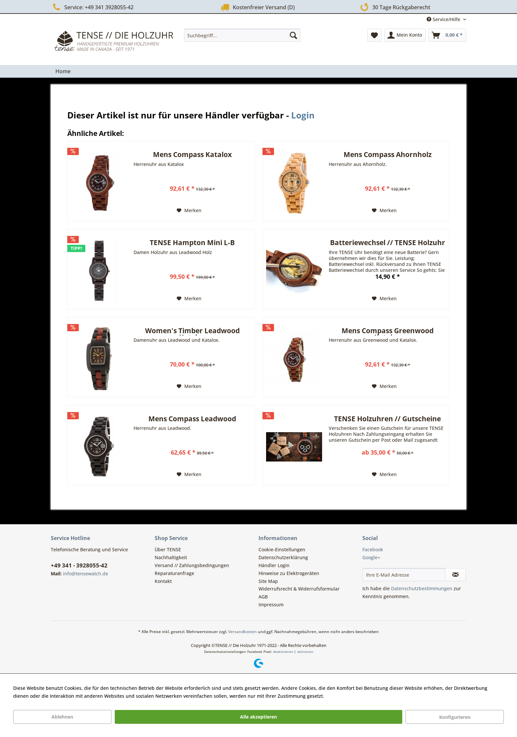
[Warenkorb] (447, 35)
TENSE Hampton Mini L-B (192, 243)
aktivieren (305, 651)
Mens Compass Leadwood (192, 419)
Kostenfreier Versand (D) (257, 7)
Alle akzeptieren (258, 717)
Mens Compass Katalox (192, 155)
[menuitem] (242, 35)
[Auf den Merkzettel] (189, 210)
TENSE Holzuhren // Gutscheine (387, 419)
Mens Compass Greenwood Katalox (388, 331)
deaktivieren (283, 651)
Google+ (371, 557)
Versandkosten (242, 631)
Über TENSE (168, 549)
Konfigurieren (455, 717)
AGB (263, 596)
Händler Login (273, 565)
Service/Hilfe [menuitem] (444, 19)
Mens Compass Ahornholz (388, 155)
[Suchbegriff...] (242, 35)
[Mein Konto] (405, 35)
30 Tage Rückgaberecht (393, 6)
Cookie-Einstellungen (281, 549)
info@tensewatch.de (85, 573)
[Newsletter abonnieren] (455, 574)
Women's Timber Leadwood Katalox (192, 331)
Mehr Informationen (347, 696)
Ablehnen (62, 717)
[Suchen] (293, 35)
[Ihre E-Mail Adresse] (403, 574)
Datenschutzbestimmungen (421, 588)
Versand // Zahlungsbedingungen (192, 565)
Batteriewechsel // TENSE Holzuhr (387, 243)
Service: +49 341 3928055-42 (92, 7)
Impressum (271, 604)
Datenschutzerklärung (283, 557)
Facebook (372, 549)
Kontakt (163, 581)
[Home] (63, 71)
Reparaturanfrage (174, 573)
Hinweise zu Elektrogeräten (288, 573)
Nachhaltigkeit (171, 557)
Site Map (268, 581)
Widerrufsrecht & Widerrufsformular (299, 589)
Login (303, 115)
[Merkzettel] (374, 35)
